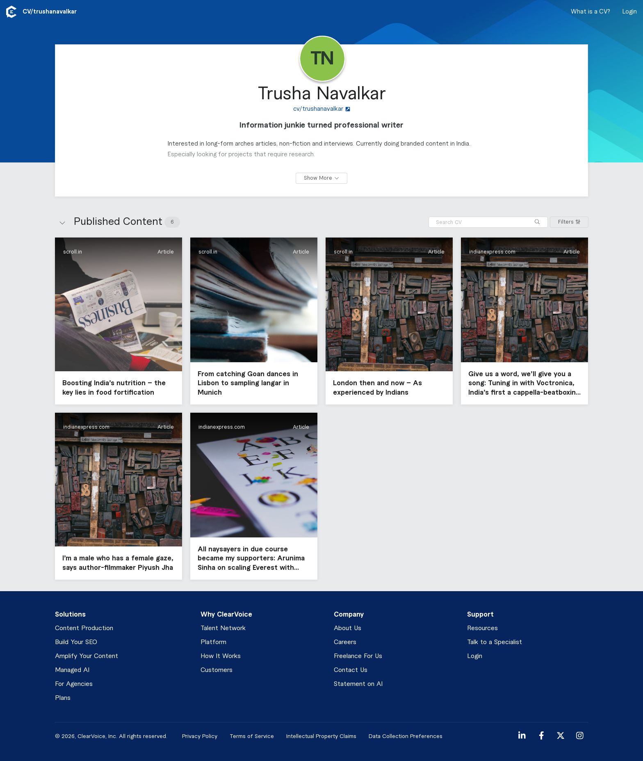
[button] (118, 321)
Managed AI (72, 670)
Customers (217, 670)
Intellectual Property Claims (321, 736)
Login (629, 12)
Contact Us (350, 670)
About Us (347, 628)
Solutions (70, 614)
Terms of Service (252, 736)
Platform (213, 642)
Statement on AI (358, 684)
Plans (63, 698)
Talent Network (223, 628)
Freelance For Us (358, 656)
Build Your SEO (76, 642)
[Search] (537, 222)
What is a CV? (590, 12)
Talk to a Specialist (494, 642)
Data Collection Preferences (405, 736)
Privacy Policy (199, 736)
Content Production (84, 628)
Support (480, 614)
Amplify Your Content (86, 656)
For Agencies (74, 684)
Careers (345, 642)
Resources (482, 628)
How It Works (221, 656)
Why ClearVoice (226, 614)
